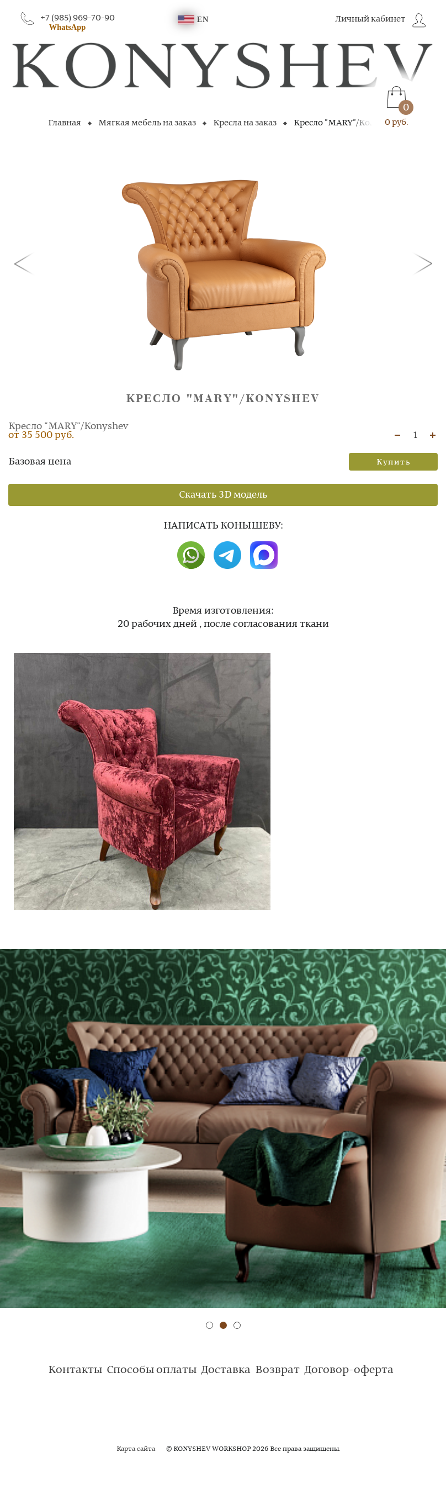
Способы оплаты (152, 1370)
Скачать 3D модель (223, 494)
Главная (64, 123)
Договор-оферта (349, 1370)
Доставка (226, 1370)
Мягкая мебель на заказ (147, 123)
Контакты (75, 1370)
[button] (26, 263)
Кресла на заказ (245, 123)
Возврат (277, 1370)
